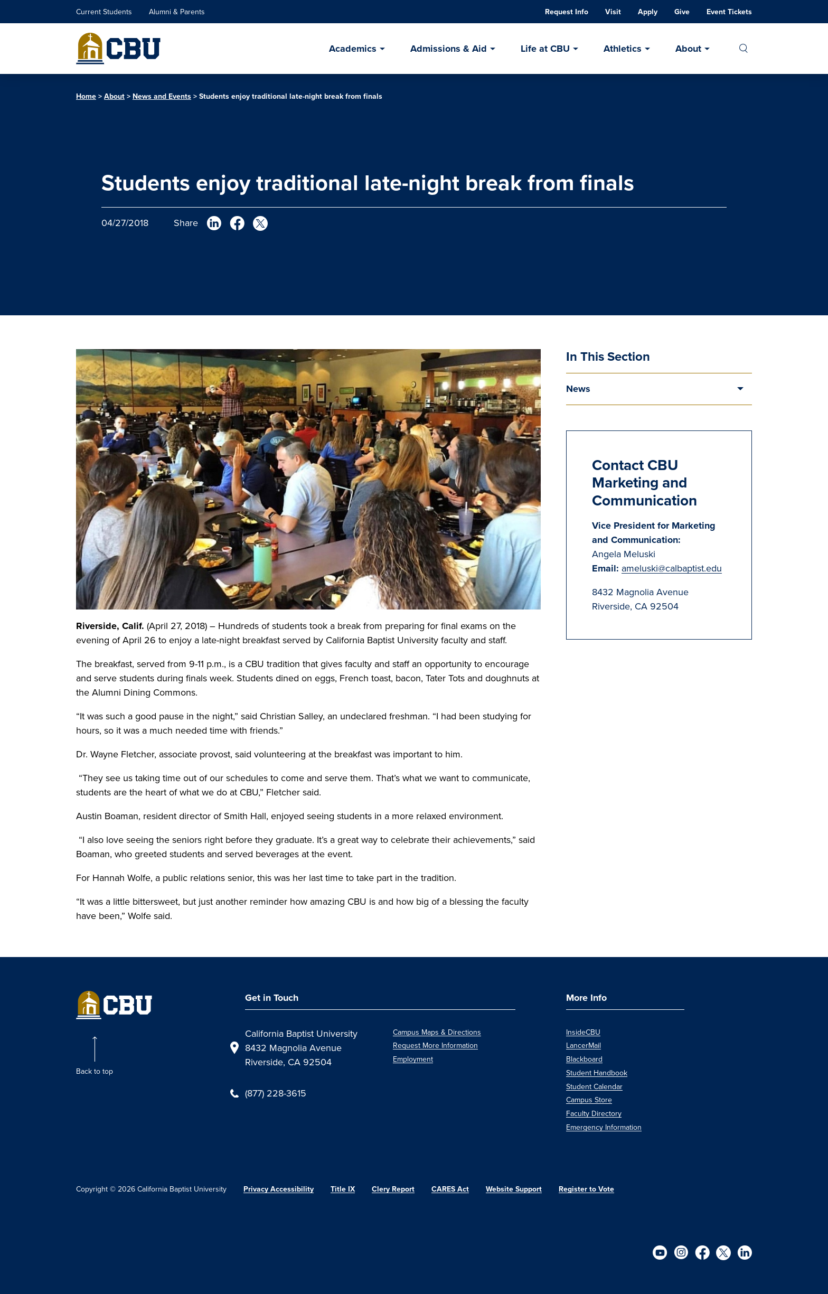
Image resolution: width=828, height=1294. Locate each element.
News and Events (162, 96)
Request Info (566, 11)
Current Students (104, 11)
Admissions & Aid (448, 48)
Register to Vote (586, 1189)
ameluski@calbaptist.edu (672, 568)
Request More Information (435, 1045)
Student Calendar (594, 1086)
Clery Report (393, 1189)
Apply (647, 11)
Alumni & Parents (177, 11)
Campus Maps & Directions (437, 1032)
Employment (413, 1059)
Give (682, 11)
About (688, 48)
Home (86, 96)
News (578, 389)
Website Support (514, 1189)
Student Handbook (596, 1073)
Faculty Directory (594, 1113)
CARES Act (450, 1189)
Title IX (343, 1189)
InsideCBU (583, 1032)
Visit (613, 11)
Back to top (94, 1071)
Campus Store (589, 1099)
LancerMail (583, 1045)
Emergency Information (604, 1127)
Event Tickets (729, 11)
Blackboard (584, 1059)
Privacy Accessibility (278, 1189)
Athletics (623, 48)
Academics (353, 48)
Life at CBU (545, 48)
